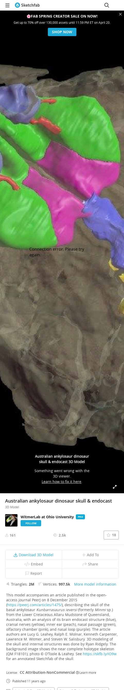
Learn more (86, 672)
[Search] (106, 5)
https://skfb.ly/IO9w (100, 653)
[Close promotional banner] (120, 14)
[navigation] (7, 5)
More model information (95, 584)
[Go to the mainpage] (27, 5)
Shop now (62, 31)
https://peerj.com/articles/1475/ (34, 604)
